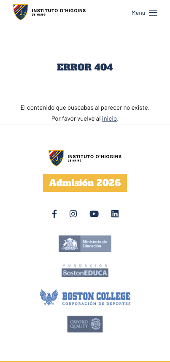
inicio (109, 118)
